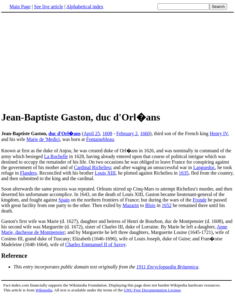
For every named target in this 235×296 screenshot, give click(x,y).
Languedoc (204, 167)
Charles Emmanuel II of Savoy (95, 244)
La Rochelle (56, 156)
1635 (183, 173)
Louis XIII (105, 173)
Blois (150, 205)
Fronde (200, 199)
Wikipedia (43, 290)
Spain (63, 199)
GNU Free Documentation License (152, 290)
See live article (48, 6)
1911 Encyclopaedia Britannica (167, 266)
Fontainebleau (100, 139)
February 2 (127, 133)
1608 (107, 133)
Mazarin (130, 205)
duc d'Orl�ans (64, 133)
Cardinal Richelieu (92, 167)
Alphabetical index (84, 6)
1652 (167, 205)
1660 (145, 133)
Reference (14, 255)
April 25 (92, 133)
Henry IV (219, 133)
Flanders (28, 173)
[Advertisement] (52, 61)
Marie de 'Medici (43, 139)
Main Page (20, 6)
